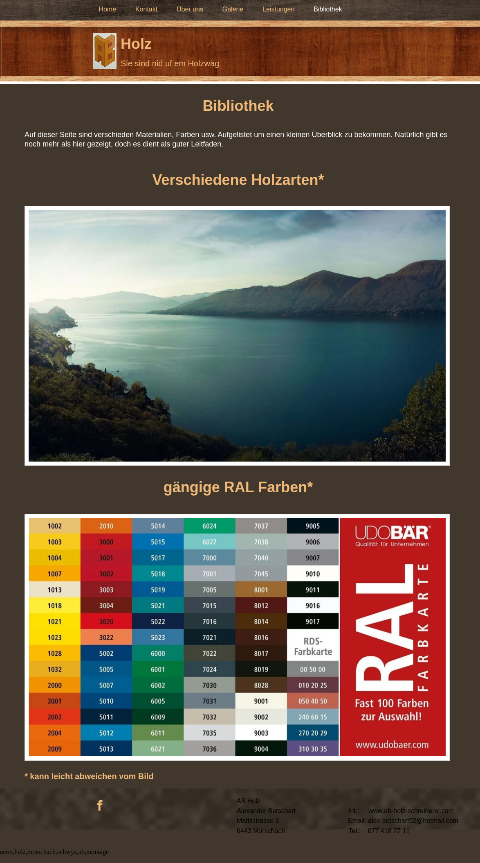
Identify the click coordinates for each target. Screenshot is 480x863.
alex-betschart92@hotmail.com (413, 820)
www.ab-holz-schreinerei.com (411, 810)
